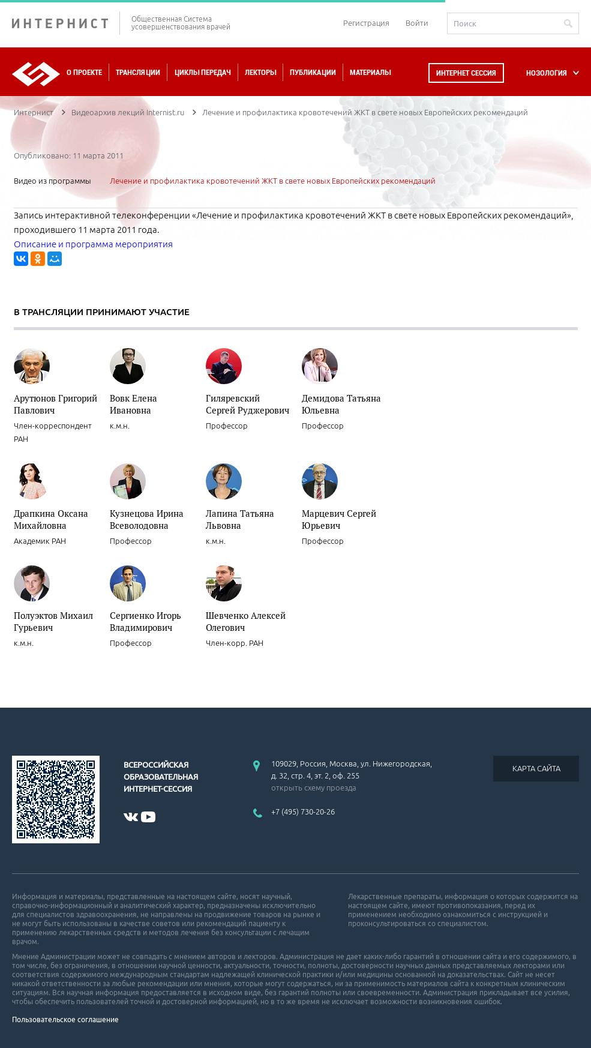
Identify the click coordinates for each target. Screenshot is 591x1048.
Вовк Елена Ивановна (133, 404)
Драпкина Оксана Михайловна (51, 519)
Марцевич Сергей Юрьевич (339, 519)
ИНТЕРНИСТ (66, 23)
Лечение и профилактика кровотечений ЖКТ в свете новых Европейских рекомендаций (273, 180)
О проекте (84, 72)
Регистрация (366, 23)
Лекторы (260, 72)
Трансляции (138, 72)
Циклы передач (202, 72)
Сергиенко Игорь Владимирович (145, 621)
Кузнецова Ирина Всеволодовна (147, 519)
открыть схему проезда (313, 787)
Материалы (370, 72)
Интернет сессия (466, 72)
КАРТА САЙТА (536, 768)
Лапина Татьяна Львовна (240, 519)
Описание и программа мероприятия (93, 244)
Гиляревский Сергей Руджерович (247, 404)
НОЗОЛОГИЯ (546, 72)
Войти (417, 23)
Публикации (313, 72)
